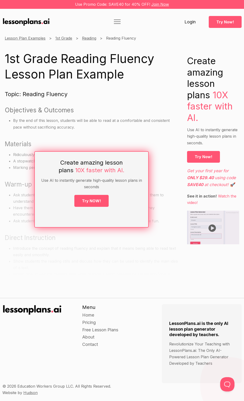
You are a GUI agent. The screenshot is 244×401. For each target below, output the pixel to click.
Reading (89, 38)
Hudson (30, 392)
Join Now (160, 4)
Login (190, 22)
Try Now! (225, 22)
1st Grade (63, 38)
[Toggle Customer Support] (227, 384)
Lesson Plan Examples (25, 38)
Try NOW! (91, 200)
